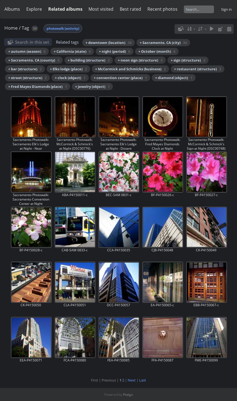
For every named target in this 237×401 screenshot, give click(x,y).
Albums (12, 9)
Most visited (100, 9)
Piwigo (128, 394)
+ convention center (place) (120, 77)
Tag (25, 28)
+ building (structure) (89, 60)
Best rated (130, 9)
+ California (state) (72, 51)
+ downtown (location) (108, 42)
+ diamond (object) (173, 77)
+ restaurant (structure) (197, 68)
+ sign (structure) (188, 60)
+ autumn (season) (26, 51)
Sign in (226, 9)
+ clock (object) (70, 77)
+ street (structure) (27, 77)
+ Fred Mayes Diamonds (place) (37, 86)
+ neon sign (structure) (140, 60)
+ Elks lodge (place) (68, 68)
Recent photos (162, 9)
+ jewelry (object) (92, 86)
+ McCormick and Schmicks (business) (130, 68)
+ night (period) (114, 51)
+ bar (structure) (25, 68)
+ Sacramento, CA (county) (33, 60)
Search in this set (32, 42)
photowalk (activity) (63, 28)
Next (132, 380)
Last (142, 380)
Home (11, 28)
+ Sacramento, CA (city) (163, 42)
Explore (34, 9)
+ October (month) (156, 51)
